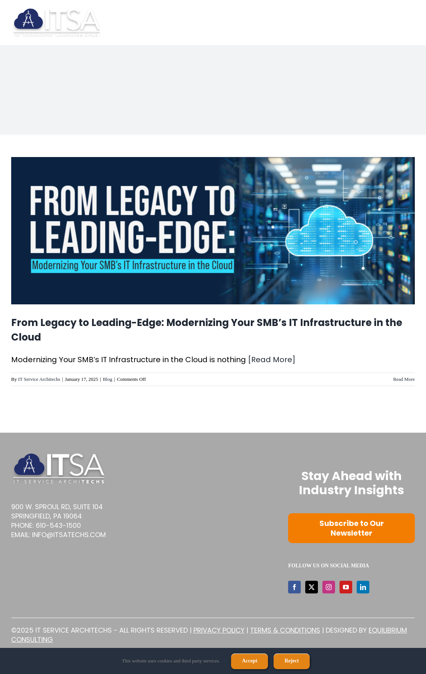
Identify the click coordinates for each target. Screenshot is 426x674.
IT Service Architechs (39, 379)
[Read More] (272, 359)
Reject (291, 661)
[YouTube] (346, 587)
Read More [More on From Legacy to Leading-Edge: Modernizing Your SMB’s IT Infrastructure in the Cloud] (404, 379)
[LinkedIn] (363, 587)
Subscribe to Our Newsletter (351, 528)
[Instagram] (328, 587)
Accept (249, 661)
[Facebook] (294, 587)
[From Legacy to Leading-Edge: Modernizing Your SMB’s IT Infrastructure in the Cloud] (213, 230)
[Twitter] (311, 587)
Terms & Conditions (285, 630)
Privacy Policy (218, 630)
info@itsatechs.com (69, 534)
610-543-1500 (58, 525)
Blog (107, 379)
